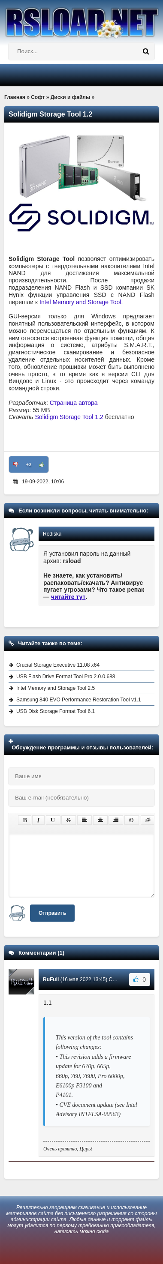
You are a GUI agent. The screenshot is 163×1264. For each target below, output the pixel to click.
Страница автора (74, 402)
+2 (29, 464)
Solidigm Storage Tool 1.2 (69, 416)
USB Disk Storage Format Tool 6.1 (55, 711)
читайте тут (68, 596)
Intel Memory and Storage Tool (80, 302)
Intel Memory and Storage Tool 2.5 (55, 688)
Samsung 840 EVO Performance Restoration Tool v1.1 (78, 700)
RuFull (51, 979)
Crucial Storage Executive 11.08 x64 (58, 665)
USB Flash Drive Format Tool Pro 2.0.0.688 (65, 677)
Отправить (52, 913)
